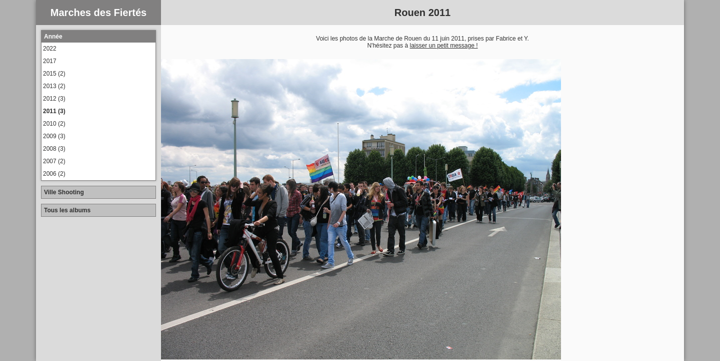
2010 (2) (54, 123)
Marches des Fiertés (98, 12)
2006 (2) (54, 173)
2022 (49, 48)
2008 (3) (54, 148)
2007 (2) (54, 161)
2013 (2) (54, 86)
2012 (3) (54, 98)
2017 (49, 61)
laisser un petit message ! (444, 45)
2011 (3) (54, 111)
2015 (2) (54, 73)
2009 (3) (54, 136)
